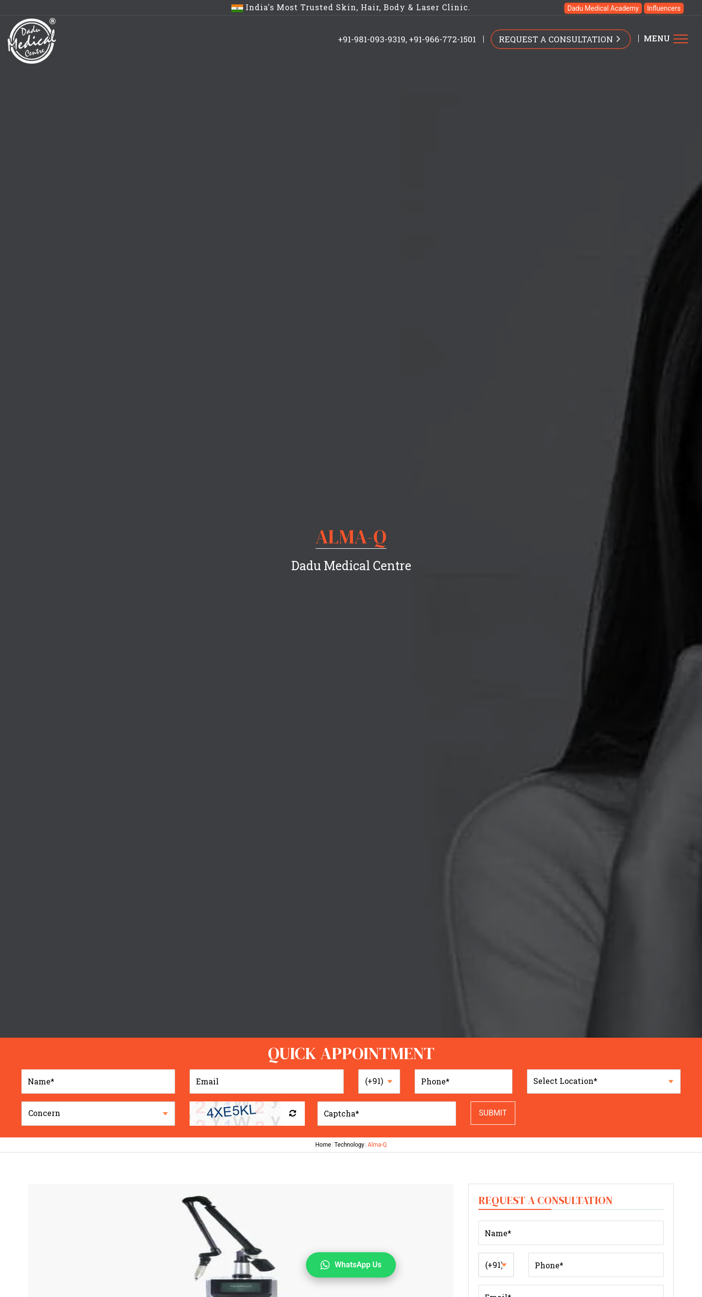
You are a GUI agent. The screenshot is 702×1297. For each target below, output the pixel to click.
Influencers (664, 8)
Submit (493, 1112)
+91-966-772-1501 (442, 39)
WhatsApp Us (350, 1265)
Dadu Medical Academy (603, 8)
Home (323, 1144)
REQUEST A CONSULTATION (561, 38)
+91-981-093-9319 (371, 39)
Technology (349, 1144)
